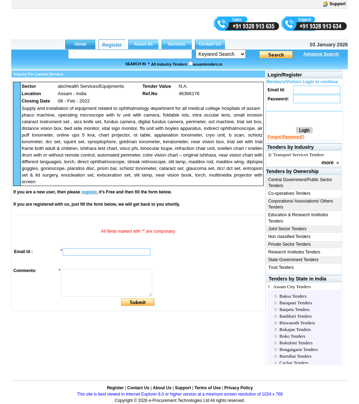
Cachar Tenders (294, 362)
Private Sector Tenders (289, 244)
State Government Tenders (293, 259)
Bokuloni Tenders (296, 342)
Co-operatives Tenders (289, 193)
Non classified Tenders (289, 236)
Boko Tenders (292, 336)
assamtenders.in (207, 64)
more (327, 162)
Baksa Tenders (293, 296)
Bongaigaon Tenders (298, 349)
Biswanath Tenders (297, 322)
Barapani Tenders (295, 302)
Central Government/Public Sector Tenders (300, 182)
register (88, 192)
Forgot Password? (285, 136)
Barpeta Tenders (294, 309)
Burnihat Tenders (295, 356)
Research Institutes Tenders (294, 252)
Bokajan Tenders (295, 329)
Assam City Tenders (292, 286)
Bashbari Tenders (295, 316)
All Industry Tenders (169, 64)
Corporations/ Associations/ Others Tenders (300, 204)
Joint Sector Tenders (287, 228)
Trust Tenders (281, 267)
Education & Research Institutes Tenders (298, 217)
